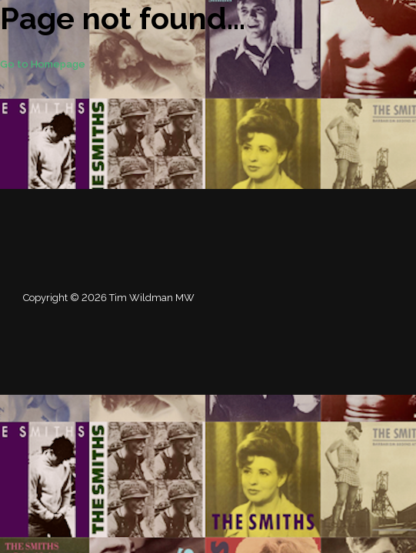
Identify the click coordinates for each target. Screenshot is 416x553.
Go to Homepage (42, 64)
